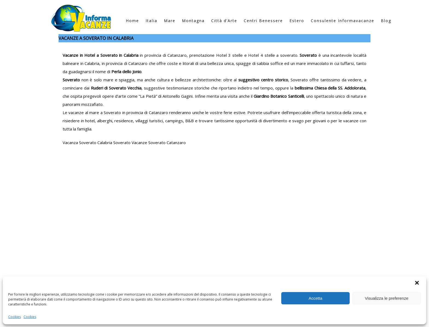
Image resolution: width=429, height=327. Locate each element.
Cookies (14, 316)
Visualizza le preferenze (386, 298)
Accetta (315, 298)
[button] (417, 283)
